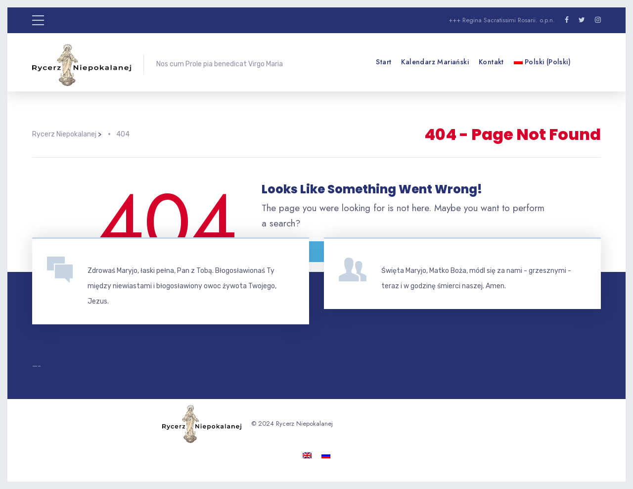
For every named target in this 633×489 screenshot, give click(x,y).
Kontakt (491, 62)
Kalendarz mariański (435, 62)
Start (383, 62)
